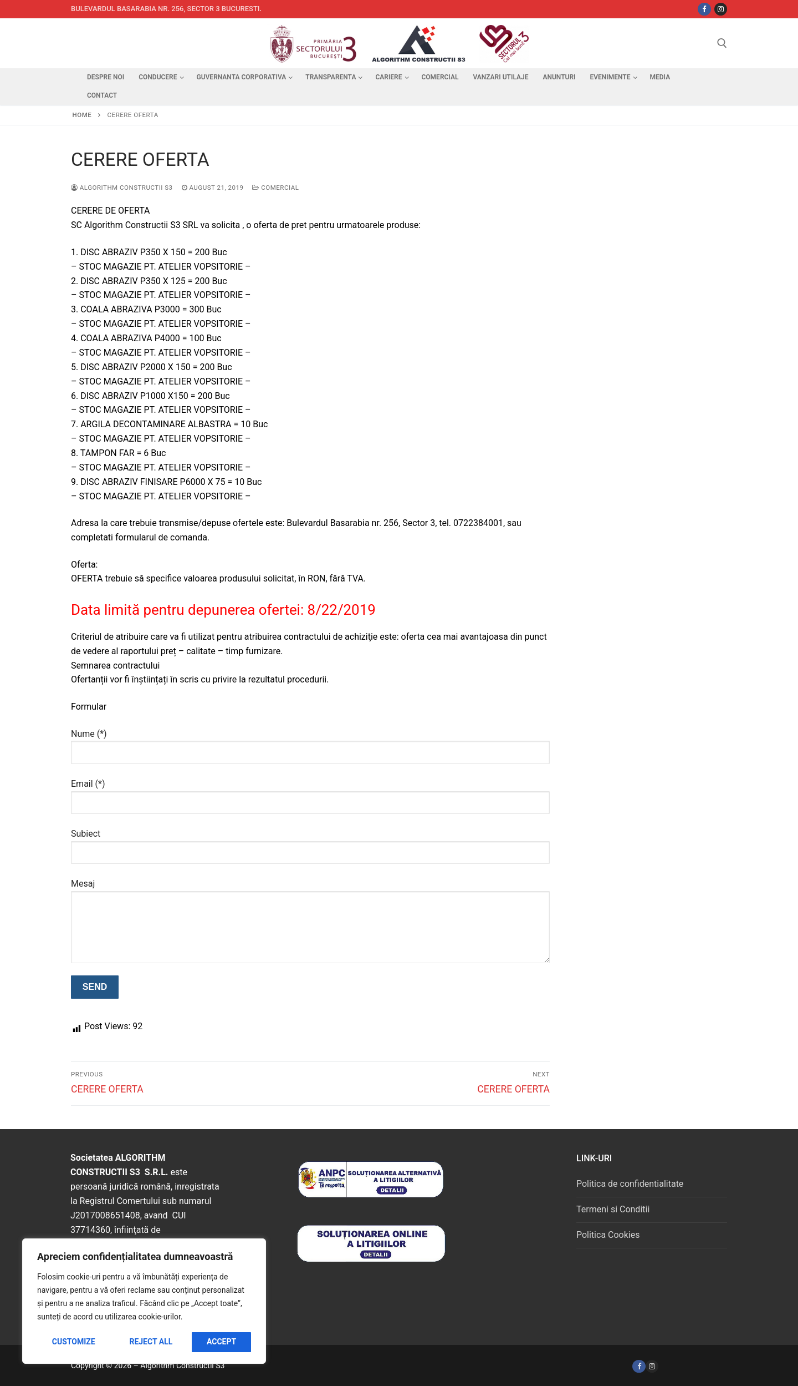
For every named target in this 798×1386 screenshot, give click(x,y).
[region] (144, 1301)
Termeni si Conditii (612, 1209)
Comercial (275, 187)
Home (82, 115)
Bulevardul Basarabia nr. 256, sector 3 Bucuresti (165, 8)
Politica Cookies (608, 1235)
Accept (221, 1341)
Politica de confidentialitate (629, 1183)
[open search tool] (722, 43)
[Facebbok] (704, 9)
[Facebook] (638, 1366)
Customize (73, 1341)
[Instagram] (720, 9)
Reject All (150, 1341)
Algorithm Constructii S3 (122, 187)
